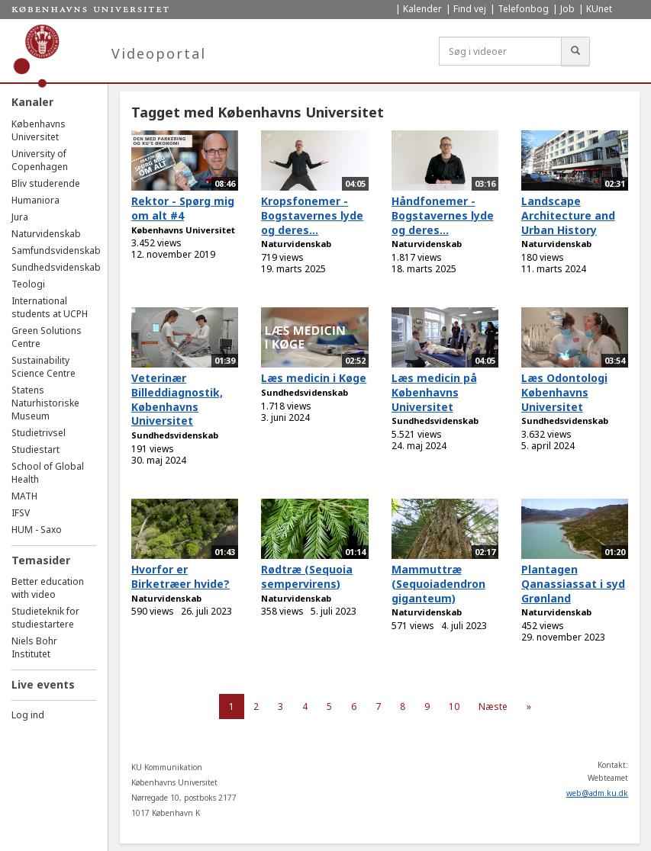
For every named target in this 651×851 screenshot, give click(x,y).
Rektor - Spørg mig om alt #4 (182, 208)
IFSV (20, 512)
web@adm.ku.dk (597, 793)
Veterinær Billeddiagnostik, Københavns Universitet (177, 399)
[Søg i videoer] (500, 51)
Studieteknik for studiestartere (45, 618)
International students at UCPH (49, 307)
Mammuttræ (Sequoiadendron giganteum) (438, 583)
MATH (24, 496)
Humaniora (35, 200)
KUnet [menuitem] (599, 8)
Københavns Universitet (38, 130)
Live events (43, 684)
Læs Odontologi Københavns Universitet (564, 392)
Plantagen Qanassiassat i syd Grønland (573, 583)
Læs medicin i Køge (313, 378)
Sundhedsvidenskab (56, 267)
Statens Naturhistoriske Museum (45, 403)
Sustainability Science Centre (43, 367)
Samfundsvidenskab (56, 250)
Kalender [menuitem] (422, 8)
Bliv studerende (45, 183)
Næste (493, 706)
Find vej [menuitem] (469, 8)
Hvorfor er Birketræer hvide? (180, 576)
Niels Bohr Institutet (34, 647)
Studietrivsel (38, 432)
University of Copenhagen (39, 160)
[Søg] (575, 51)
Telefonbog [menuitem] (523, 8)
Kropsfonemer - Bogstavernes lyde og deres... (312, 215)
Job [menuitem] (567, 8)
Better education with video (47, 588)
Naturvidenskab (46, 233)
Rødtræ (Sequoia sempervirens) (307, 576)
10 (454, 706)
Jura (19, 216)
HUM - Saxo (36, 529)
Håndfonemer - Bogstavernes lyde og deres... (443, 215)
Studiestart (35, 449)
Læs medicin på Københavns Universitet (434, 392)
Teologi (28, 284)
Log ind (27, 714)
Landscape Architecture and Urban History (568, 215)
